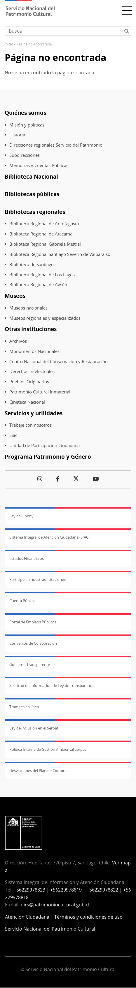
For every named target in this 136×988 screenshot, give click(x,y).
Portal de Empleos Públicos (32, 622)
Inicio (9, 44)
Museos (15, 295)
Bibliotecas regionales (35, 211)
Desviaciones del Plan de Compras (38, 770)
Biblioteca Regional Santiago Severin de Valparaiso (59, 254)
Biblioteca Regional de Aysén (38, 284)
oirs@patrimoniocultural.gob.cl (55, 904)
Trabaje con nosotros (30, 425)
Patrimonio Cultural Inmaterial (39, 392)
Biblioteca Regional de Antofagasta (44, 223)
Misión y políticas (26, 125)
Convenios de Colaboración (33, 643)
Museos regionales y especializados (45, 318)
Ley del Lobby (21, 515)
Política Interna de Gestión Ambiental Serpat (47, 749)
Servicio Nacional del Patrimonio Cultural (50, 929)
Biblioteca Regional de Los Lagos (42, 274)
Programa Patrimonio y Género (48, 456)
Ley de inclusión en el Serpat (33, 728)
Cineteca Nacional (27, 402)
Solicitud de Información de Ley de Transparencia (52, 685)
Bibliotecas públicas (32, 194)
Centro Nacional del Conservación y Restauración (58, 361)
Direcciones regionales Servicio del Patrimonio (55, 145)
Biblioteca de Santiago (31, 264)
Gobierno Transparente (29, 664)
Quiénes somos (25, 112)
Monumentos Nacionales (34, 351)
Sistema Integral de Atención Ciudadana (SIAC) (49, 537)
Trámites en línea (24, 706)
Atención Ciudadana (27, 917)
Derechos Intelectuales (32, 371)
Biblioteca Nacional (31, 176)
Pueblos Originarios (29, 381)
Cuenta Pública (22, 600)
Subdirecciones (24, 155)
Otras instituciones (31, 329)
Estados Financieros (26, 558)
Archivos (18, 341)
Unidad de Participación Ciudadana (44, 445)
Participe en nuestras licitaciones (37, 579)
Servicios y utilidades (33, 413)
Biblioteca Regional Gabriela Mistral (45, 244)
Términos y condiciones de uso (88, 917)
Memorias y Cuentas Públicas (38, 165)
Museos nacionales (28, 308)
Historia (17, 135)
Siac (13, 435)
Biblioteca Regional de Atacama (40, 234)
